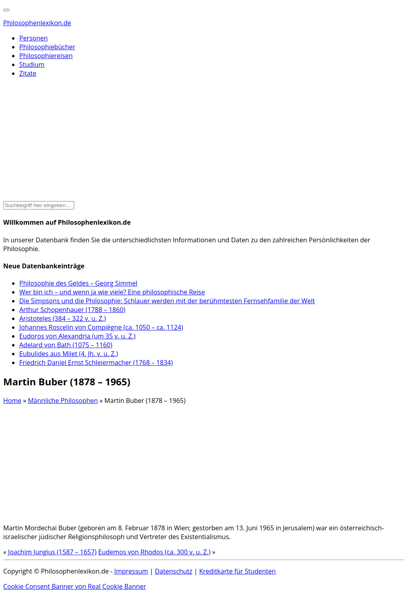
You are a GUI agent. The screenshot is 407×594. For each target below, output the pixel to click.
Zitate (27, 73)
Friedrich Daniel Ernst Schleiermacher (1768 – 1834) (96, 362)
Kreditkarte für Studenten (237, 571)
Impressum (131, 571)
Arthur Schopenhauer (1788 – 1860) (72, 309)
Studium (32, 64)
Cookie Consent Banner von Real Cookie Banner (74, 586)
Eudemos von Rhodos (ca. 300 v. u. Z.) (154, 552)
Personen (33, 38)
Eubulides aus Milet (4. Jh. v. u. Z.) (68, 353)
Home (12, 400)
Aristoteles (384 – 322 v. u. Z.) (62, 318)
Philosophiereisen (46, 55)
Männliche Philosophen (63, 400)
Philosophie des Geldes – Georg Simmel (78, 283)
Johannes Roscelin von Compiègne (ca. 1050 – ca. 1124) (101, 327)
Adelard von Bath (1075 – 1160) (65, 344)
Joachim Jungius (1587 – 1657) (52, 552)
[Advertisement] (203, 140)
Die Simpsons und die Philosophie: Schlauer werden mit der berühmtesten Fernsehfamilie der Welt (167, 300)
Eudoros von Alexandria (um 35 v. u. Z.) (77, 336)
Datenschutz (173, 571)
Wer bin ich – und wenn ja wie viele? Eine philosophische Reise (112, 292)
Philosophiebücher (47, 46)
